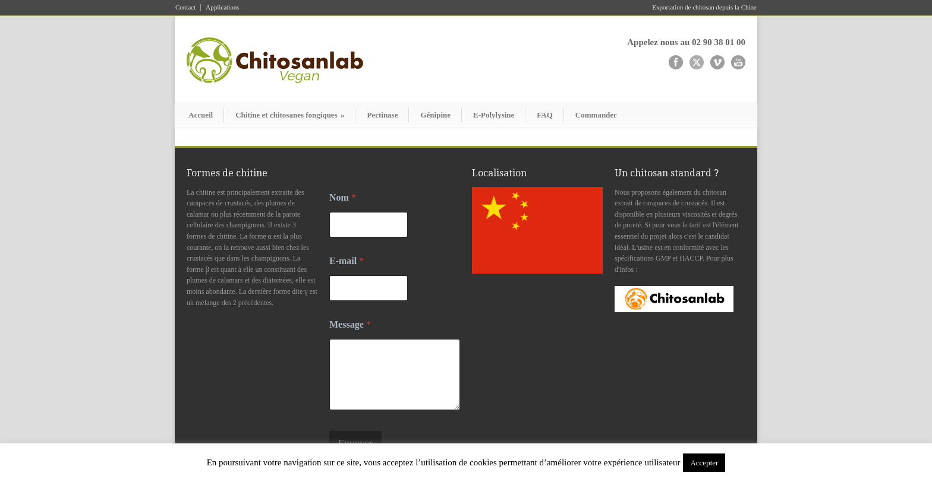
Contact (185, 7)
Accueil (200, 114)
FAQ (544, 114)
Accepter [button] (704, 462)
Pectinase (382, 114)
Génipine (435, 114)
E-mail (346, 261)
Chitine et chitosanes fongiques (289, 114)
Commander (596, 114)
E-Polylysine (493, 114)
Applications (222, 7)
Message (350, 324)
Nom (342, 197)
